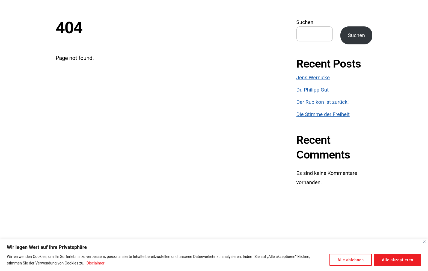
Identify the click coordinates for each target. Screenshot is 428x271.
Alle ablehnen (350, 260)
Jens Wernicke (313, 78)
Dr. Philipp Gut (312, 90)
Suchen (304, 22)
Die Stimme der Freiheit (323, 114)
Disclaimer (96, 263)
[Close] (424, 241)
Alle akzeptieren (397, 260)
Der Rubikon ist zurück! (322, 102)
